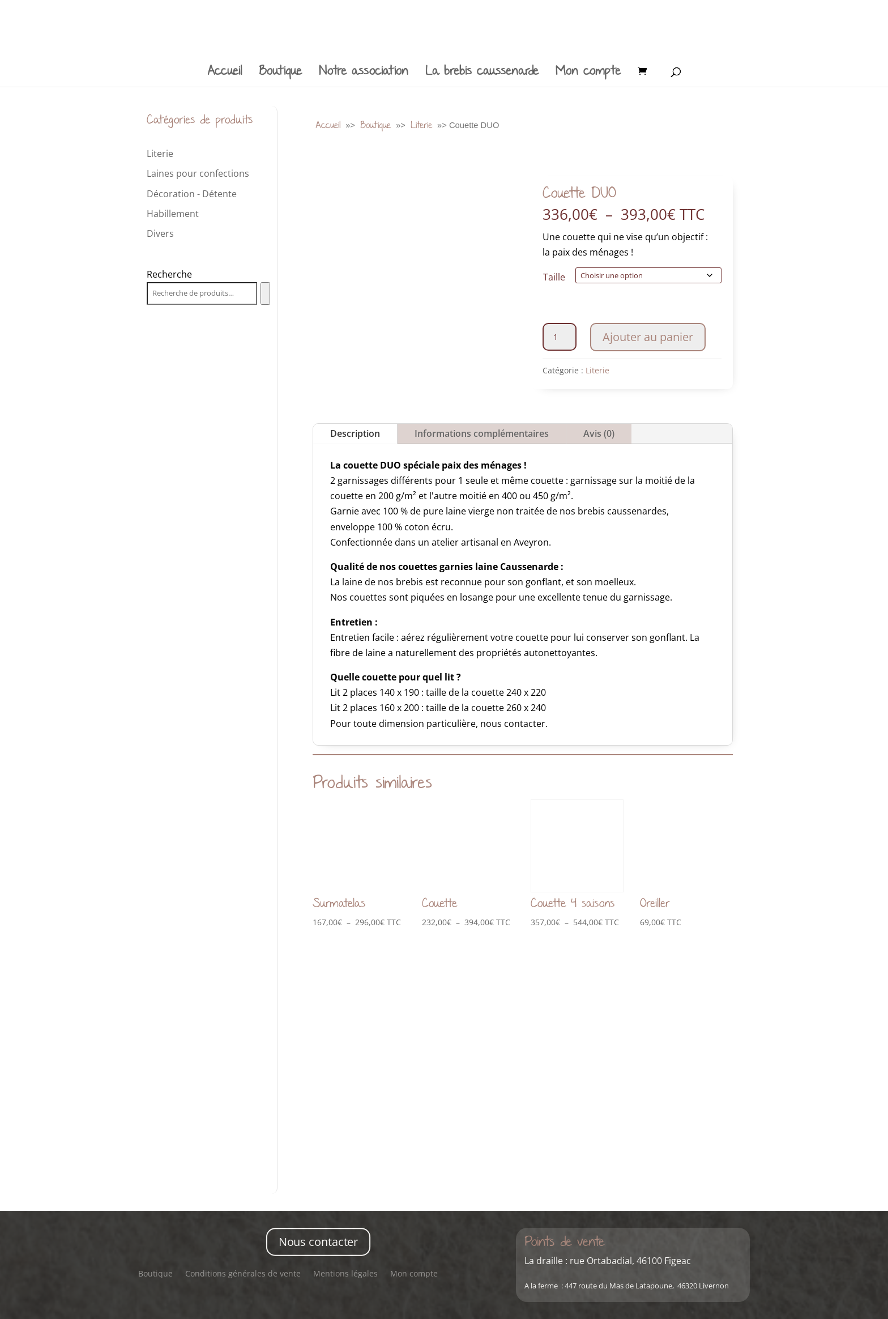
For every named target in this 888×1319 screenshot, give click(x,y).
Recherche (169, 274)
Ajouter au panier (648, 335)
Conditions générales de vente (243, 1274)
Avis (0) (598, 432)
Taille (554, 277)
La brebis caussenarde (482, 73)
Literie (421, 124)
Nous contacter (318, 1241)
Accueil (224, 73)
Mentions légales (345, 1274)
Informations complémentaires (482, 432)
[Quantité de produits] (560, 335)
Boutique (280, 73)
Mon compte (588, 73)
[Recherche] (265, 293)
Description (355, 432)
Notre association (363, 73)
